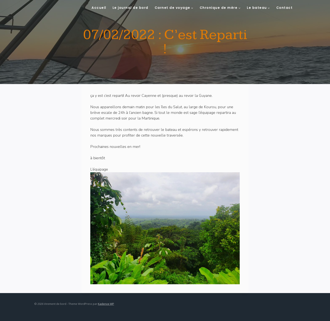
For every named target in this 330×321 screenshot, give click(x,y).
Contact (284, 7)
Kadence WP (106, 304)
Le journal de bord (130, 7)
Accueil (99, 7)
